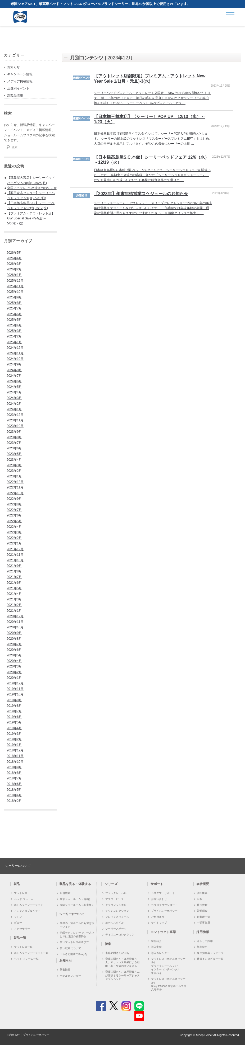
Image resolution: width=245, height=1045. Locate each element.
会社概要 (202, 893)
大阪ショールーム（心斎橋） (77, 904)
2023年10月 (15, 426)
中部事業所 (203, 922)
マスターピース (114, 899)
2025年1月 (14, 342)
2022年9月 (14, 499)
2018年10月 (15, 762)
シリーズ (111, 884)
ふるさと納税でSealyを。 (75, 954)
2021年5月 (14, 588)
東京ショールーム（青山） (76, 899)
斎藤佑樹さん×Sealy (117, 953)
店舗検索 (65, 893)
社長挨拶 (202, 904)
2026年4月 (14, 258)
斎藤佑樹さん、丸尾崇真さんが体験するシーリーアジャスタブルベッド (122, 975)
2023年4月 (14, 460)
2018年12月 (15, 750)
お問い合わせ (159, 899)
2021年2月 (14, 605)
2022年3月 (14, 532)
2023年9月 (14, 432)
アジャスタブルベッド (27, 910)
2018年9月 (14, 767)
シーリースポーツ (115, 928)
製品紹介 (156, 941)
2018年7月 (14, 778)
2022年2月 (14, 538)
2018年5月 (14, 790)
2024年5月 (14, 387)
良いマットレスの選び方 (74, 942)
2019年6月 (14, 717)
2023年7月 (14, 443)
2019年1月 (14, 745)
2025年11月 (15, 286)
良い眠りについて (70, 948)
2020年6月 (14, 650)
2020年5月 (14, 655)
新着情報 (65, 969)
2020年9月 (14, 633)
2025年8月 (14, 303)
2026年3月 (14, 264)
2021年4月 (14, 594)
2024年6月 (14, 381)
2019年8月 (14, 706)
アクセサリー (22, 928)
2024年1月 (14, 409)
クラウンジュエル (115, 904)
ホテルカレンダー (70, 975)
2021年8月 (14, 571)
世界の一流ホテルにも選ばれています (77, 925)
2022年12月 (15, 482)
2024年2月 (14, 404)
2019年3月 (14, 734)
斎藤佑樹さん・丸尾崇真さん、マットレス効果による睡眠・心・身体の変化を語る (122, 962)
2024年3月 (14, 398)
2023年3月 (14, 465)
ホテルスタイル (114, 922)
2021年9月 (14, 566)
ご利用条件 (157, 916)
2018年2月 (14, 801)
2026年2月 (14, 269)
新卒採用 (202, 946)
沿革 (199, 899)
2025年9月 (14, 297)
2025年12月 (15, 281)
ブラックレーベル (115, 893)
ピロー (18, 922)
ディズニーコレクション (119, 934)
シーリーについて (18, 866)
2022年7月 (14, 510)
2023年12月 (15, 415)
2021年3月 (14, 599)
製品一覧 (19, 938)
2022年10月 (15, 493)
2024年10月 (15, 359)
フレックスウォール (117, 916)
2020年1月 (14, 678)
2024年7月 (14, 376)
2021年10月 (15, 560)
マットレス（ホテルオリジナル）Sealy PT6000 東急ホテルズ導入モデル (168, 984)
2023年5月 (14, 454)
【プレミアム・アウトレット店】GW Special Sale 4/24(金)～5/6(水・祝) (31, 218)
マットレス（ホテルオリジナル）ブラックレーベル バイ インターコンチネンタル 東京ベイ (168, 966)
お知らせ (13, 67)
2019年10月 (15, 694)
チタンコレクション (117, 910)
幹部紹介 (202, 910)
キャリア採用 (205, 941)
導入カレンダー (160, 953)
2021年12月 (15, 549)
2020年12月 (15, 616)
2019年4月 (14, 728)
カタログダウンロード (164, 904)
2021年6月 (14, 583)
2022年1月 (14, 543)
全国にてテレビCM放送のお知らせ (32, 188)
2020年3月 (14, 666)
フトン (18, 916)
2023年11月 (15, 420)
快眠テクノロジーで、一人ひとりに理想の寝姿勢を (77, 934)
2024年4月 (14, 392)
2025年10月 (15, 292)
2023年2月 (14, 471)
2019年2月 (14, 739)
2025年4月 (14, 325)
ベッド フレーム (23, 899)
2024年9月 (14, 364)
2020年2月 (14, 672)
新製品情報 (15, 95)
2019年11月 (15, 689)
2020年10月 (15, 627)
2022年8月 (14, 504)
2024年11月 (15, 353)
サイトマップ (159, 922)
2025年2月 (14, 336)
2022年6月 (14, 515)
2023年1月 (14, 476)
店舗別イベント (18, 88)
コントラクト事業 (163, 932)
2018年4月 (14, 795)
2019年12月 (15, 683)
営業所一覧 (203, 916)
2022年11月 (15, 487)
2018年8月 (14, 773)
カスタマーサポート (163, 893)
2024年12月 (15, 348)
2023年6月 (14, 448)
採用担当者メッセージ (210, 953)
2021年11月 (15, 555)
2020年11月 (15, 622)
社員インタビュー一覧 (210, 958)
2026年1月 (14, 275)
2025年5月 (14, 320)
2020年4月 (14, 661)
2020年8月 (14, 639)
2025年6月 (14, 314)
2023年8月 (14, 437)
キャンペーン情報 (20, 74)
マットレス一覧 (23, 946)
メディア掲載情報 (20, 81)
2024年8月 (14, 370)
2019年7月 (14, 711)
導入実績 (156, 946)
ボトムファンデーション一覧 (31, 953)
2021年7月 (14, 577)
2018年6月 (14, 784)
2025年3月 (14, 331)
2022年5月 (14, 521)
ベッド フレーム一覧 (26, 958)
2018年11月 (15, 756)
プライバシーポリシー (164, 910)
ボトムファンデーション (28, 904)
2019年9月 (14, 700)
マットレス (20, 893)
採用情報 (202, 932)
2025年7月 (14, 308)
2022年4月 (14, 527)
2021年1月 (14, 611)
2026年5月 (14, 253)
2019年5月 (14, 722)
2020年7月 (14, 644)
